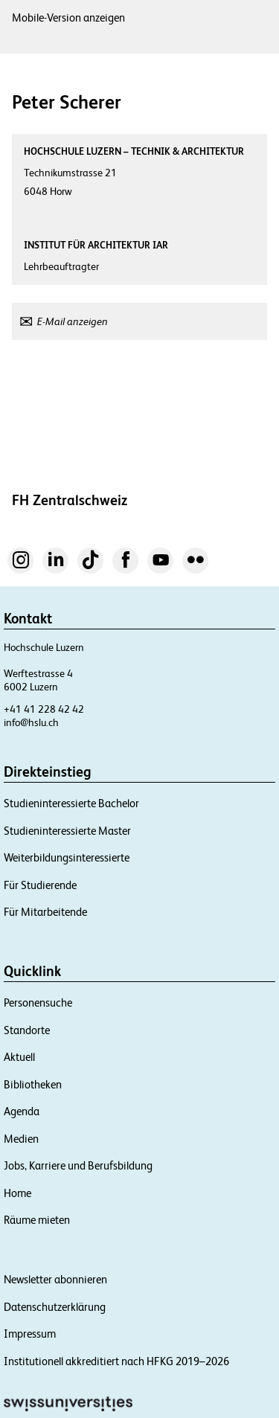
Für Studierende (40, 885)
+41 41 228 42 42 (44, 709)
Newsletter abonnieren (55, 1279)
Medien (21, 1138)
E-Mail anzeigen (72, 321)
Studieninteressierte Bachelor (71, 803)
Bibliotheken (33, 1084)
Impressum (30, 1333)
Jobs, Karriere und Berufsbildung (78, 1165)
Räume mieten (37, 1219)
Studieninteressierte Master (67, 830)
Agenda (21, 1111)
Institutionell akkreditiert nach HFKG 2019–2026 (116, 1361)
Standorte (27, 1030)
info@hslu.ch (31, 722)
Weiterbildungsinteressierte (66, 857)
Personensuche (38, 1002)
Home (17, 1193)
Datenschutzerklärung (55, 1306)
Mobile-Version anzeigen (68, 17)
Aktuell (19, 1056)
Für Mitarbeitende (45, 911)
